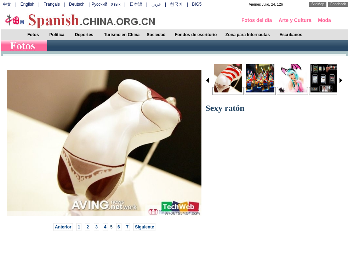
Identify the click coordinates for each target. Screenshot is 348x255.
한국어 (176, 4)
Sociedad (156, 34)
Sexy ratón (225, 108)
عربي (156, 4)
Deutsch (77, 4)
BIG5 (196, 4)
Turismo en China (121, 34)
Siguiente (144, 227)
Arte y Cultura (295, 20)
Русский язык (105, 4)
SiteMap (317, 4)
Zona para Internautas (248, 34)
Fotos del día (256, 20)
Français (52, 4)
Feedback (338, 4)
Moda (324, 20)
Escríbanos (290, 34)
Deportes (84, 34)
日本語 (136, 4)
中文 (7, 4)
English (27, 4)
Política (56, 34)
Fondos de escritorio (196, 34)
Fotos (33, 34)
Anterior (63, 227)
